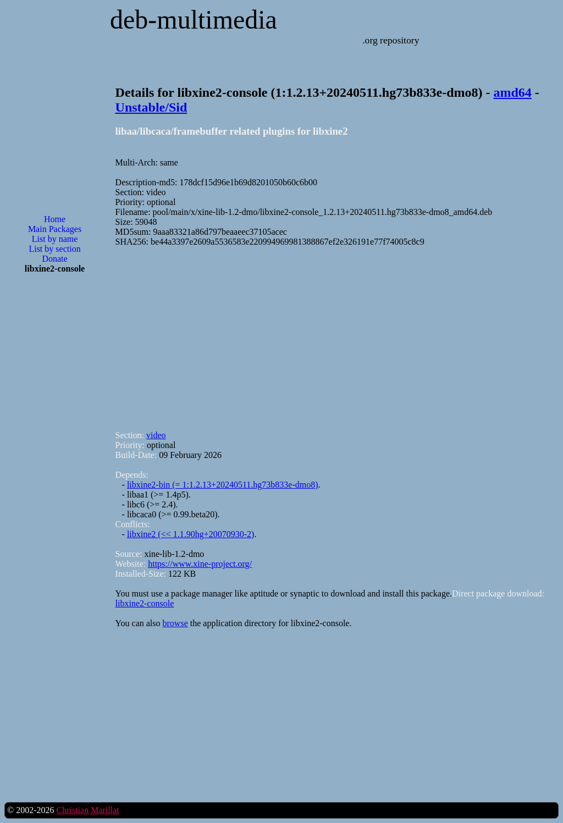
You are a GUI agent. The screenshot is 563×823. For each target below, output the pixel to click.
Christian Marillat (87, 810)
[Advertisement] (55, 458)
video (156, 435)
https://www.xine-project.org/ (200, 563)
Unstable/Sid (151, 107)
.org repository (390, 40)
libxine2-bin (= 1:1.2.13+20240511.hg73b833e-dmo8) (222, 484)
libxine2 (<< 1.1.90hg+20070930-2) (191, 534)
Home (54, 219)
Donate (54, 258)
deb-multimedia (193, 19)
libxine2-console (144, 603)
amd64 (512, 92)
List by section (54, 248)
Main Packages (54, 229)
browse (175, 623)
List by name (55, 239)
